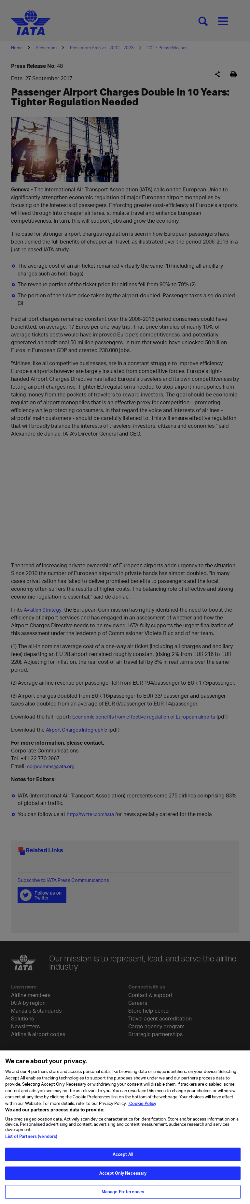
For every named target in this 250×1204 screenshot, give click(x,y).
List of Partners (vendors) (31, 1136)
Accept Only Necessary (123, 1173)
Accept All (123, 1154)
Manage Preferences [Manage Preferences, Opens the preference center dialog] (123, 1191)
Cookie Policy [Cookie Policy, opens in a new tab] (142, 1103)
